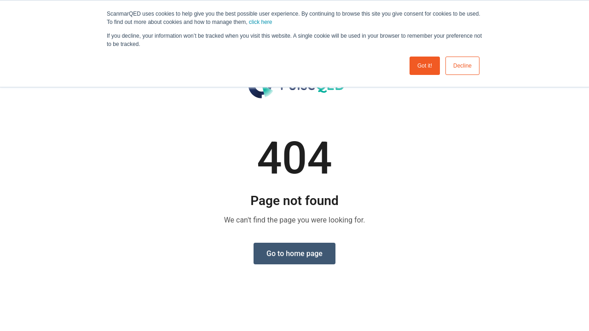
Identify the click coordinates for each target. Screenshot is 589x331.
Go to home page (294, 253)
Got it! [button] (424, 66)
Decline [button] (462, 66)
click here (260, 22)
